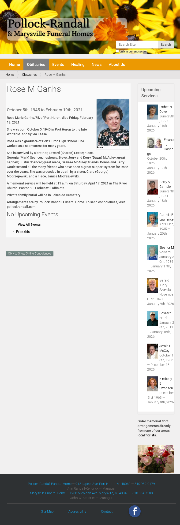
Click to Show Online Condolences (29, 253)
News (97, 64)
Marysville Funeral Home (48, 493)
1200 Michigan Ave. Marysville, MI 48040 (99, 493)
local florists (147, 435)
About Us (117, 64)
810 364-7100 (142, 493)
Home (14, 64)
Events (58, 64)
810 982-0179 (145, 484)
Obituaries (36, 64)
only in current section (133, 51)
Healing (78, 64)
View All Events (29, 224)
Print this (23, 231)
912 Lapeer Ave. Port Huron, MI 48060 (103, 484)
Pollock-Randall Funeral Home (49, 484)
